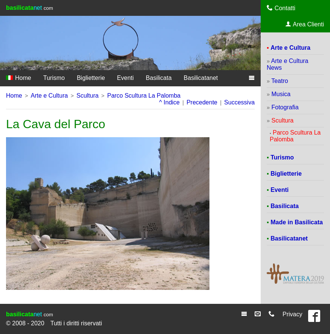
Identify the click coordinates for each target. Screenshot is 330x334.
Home (18, 78)
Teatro (279, 81)
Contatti (281, 8)
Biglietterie (91, 78)
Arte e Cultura (49, 95)
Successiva (239, 102)
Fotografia (285, 107)
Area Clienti (304, 24)
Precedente (201, 102)
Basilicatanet (201, 78)
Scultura (87, 95)
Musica (281, 94)
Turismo (54, 78)
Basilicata (158, 78)
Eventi (125, 78)
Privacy (292, 314)
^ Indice (169, 102)
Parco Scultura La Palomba (143, 95)
